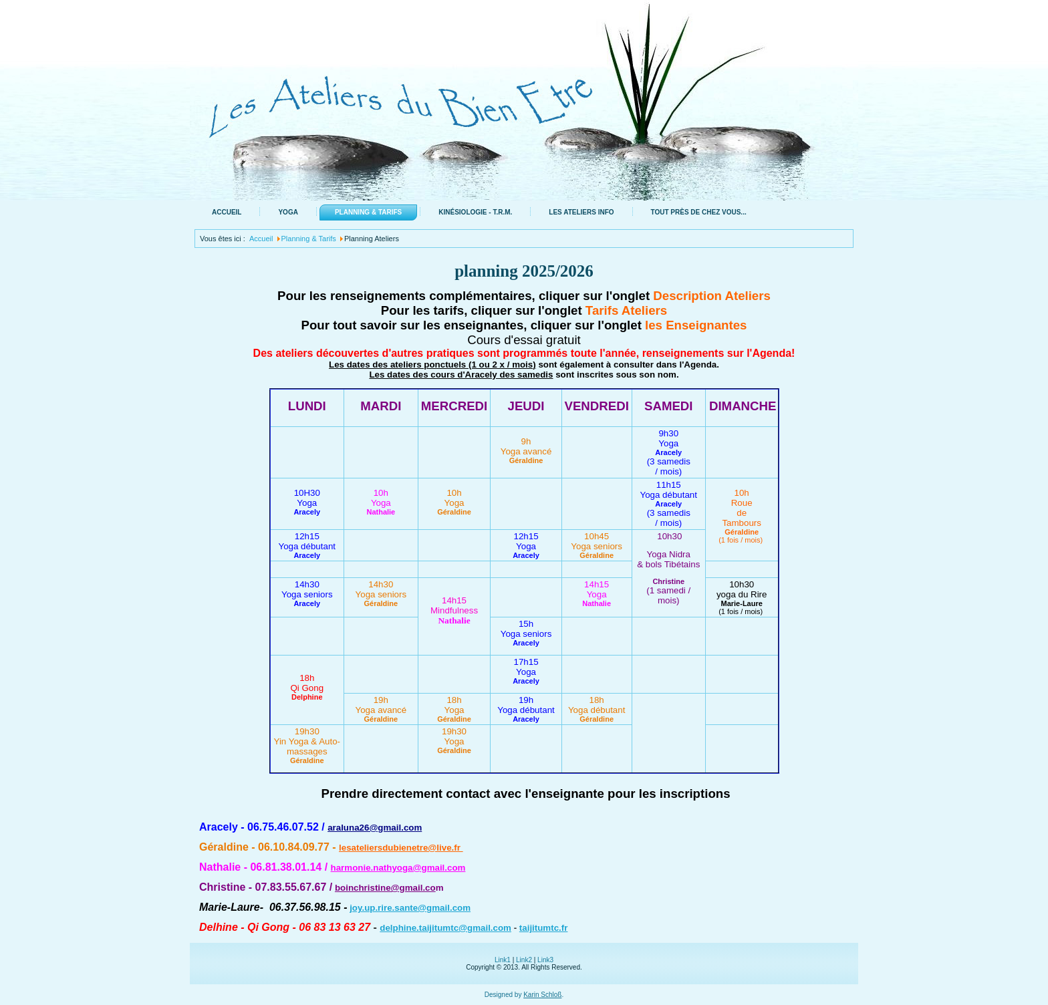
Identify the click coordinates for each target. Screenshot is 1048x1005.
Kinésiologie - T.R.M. (475, 212)
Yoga (287, 212)
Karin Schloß (542, 994)
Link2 (524, 960)
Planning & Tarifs (368, 212)
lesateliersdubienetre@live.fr (401, 848)
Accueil (226, 212)
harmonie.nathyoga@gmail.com (398, 868)
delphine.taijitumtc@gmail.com (445, 928)
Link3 (545, 960)
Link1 (503, 960)
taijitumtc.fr (543, 928)
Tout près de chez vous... (699, 212)
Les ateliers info (581, 212)
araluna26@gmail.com (375, 828)
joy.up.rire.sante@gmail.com (410, 908)
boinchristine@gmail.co (385, 888)
